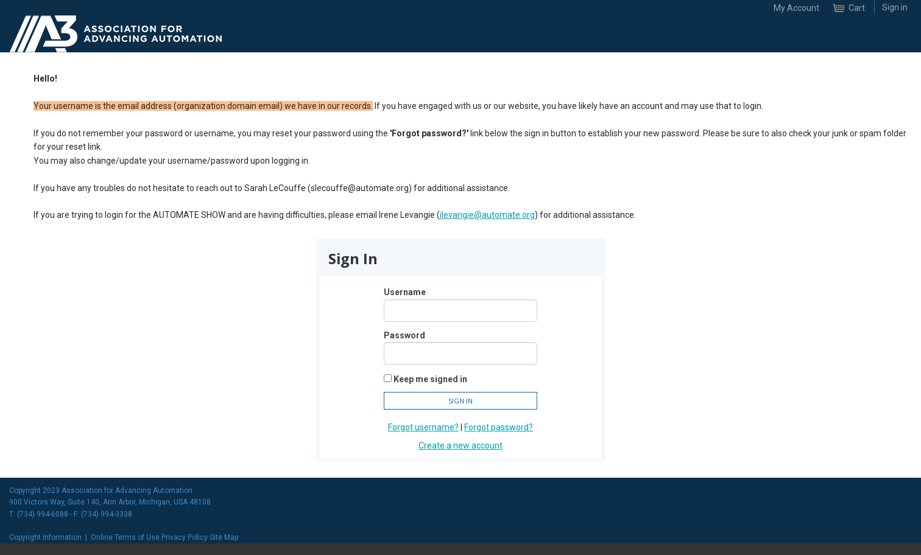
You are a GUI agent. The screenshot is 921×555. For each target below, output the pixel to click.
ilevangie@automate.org (487, 215)
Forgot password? (498, 427)
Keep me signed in (430, 379)
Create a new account (460, 445)
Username (405, 292)
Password (404, 335)
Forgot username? (423, 427)
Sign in (895, 7)
